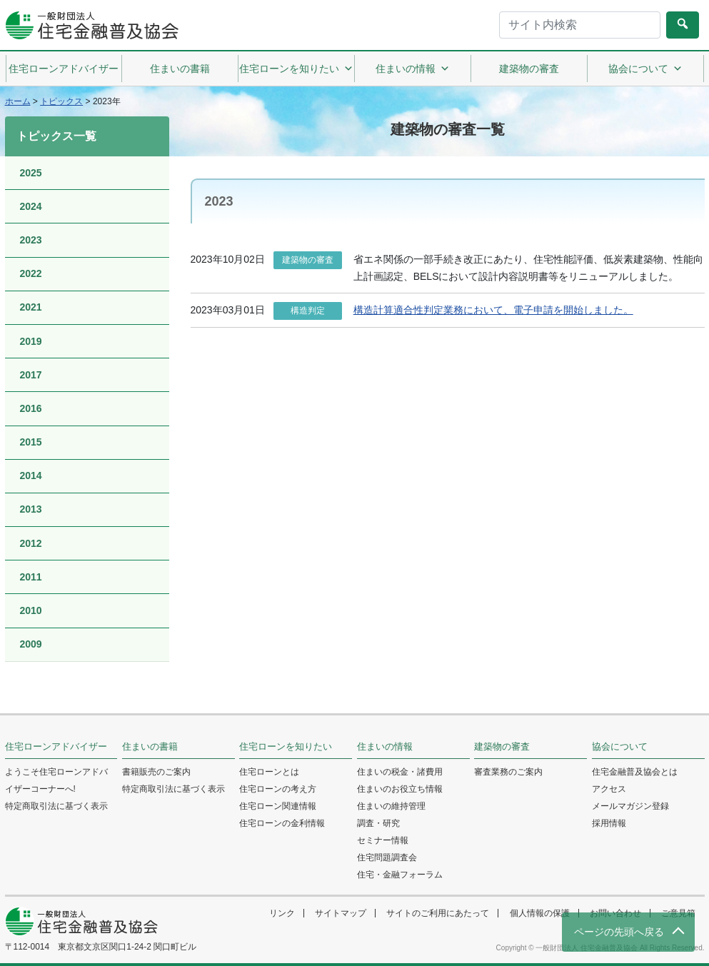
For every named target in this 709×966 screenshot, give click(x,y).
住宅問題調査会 (387, 857)
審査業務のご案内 (508, 772)
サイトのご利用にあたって (437, 913)
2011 (31, 577)
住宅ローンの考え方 (277, 789)
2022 (31, 273)
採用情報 (609, 823)
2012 (31, 543)
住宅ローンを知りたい (296, 68)
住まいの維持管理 (391, 806)
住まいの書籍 (180, 68)
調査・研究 (378, 823)
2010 (31, 610)
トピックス (61, 101)
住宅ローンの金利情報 (282, 823)
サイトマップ (340, 913)
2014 (31, 475)
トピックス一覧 (56, 136)
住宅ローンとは (269, 772)
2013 (31, 509)
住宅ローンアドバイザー (64, 68)
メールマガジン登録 (630, 806)
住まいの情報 (413, 68)
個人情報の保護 (540, 913)
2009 (31, 644)
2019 (31, 341)
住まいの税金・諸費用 (400, 772)
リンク (282, 913)
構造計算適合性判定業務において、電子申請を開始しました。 (493, 310)
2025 (31, 172)
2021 (31, 307)
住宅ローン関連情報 (277, 806)
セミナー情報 (382, 840)
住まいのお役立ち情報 (400, 789)
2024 (31, 206)
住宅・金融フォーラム (400, 875)
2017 (31, 375)
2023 (31, 240)
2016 (31, 408)
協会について (645, 68)
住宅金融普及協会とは (635, 772)
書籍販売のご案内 (156, 772)
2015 (31, 442)
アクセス (609, 789)
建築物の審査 (529, 68)
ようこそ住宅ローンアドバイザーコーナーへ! (56, 780)
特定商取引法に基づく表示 (56, 806)
